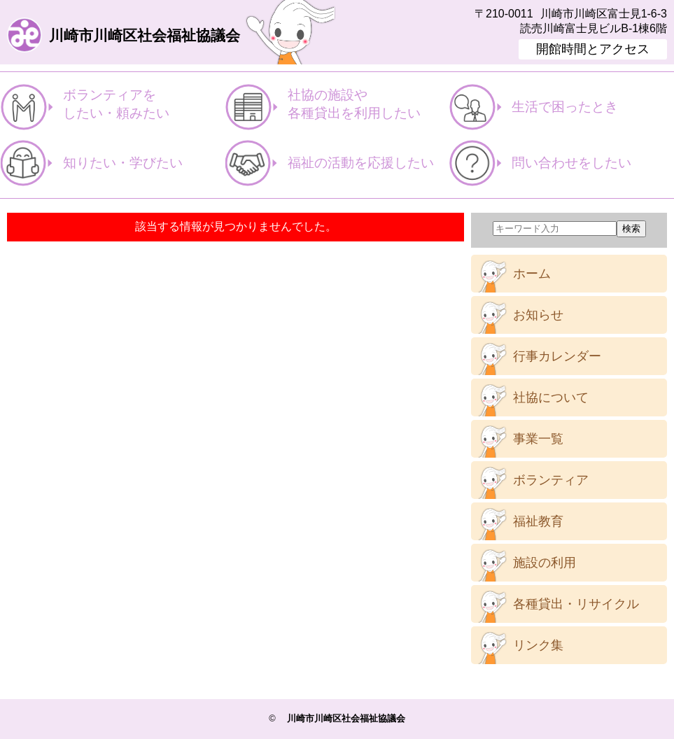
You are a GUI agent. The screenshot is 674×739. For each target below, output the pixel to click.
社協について (551, 397)
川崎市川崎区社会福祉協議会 (144, 36)
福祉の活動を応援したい (361, 162)
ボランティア (551, 480)
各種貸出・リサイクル (576, 604)
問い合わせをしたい (571, 162)
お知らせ (538, 315)
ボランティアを (144, 104)
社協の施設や (368, 104)
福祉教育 (538, 521)
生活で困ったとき (565, 106)
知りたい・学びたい (123, 162)
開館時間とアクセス (593, 49)
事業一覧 (538, 439)
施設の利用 (544, 563)
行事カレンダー (557, 356)
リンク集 (538, 645)
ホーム (532, 274)
